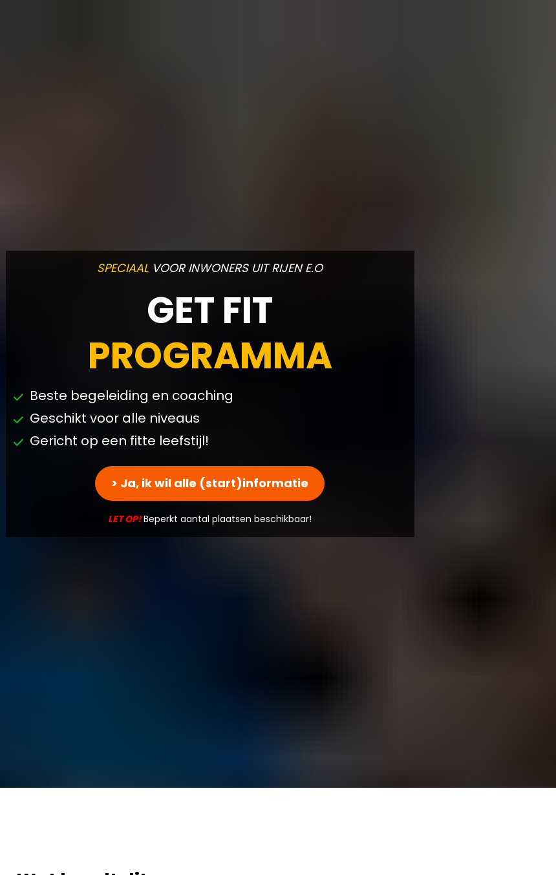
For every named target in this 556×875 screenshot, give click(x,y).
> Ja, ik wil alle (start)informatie (209, 426)
